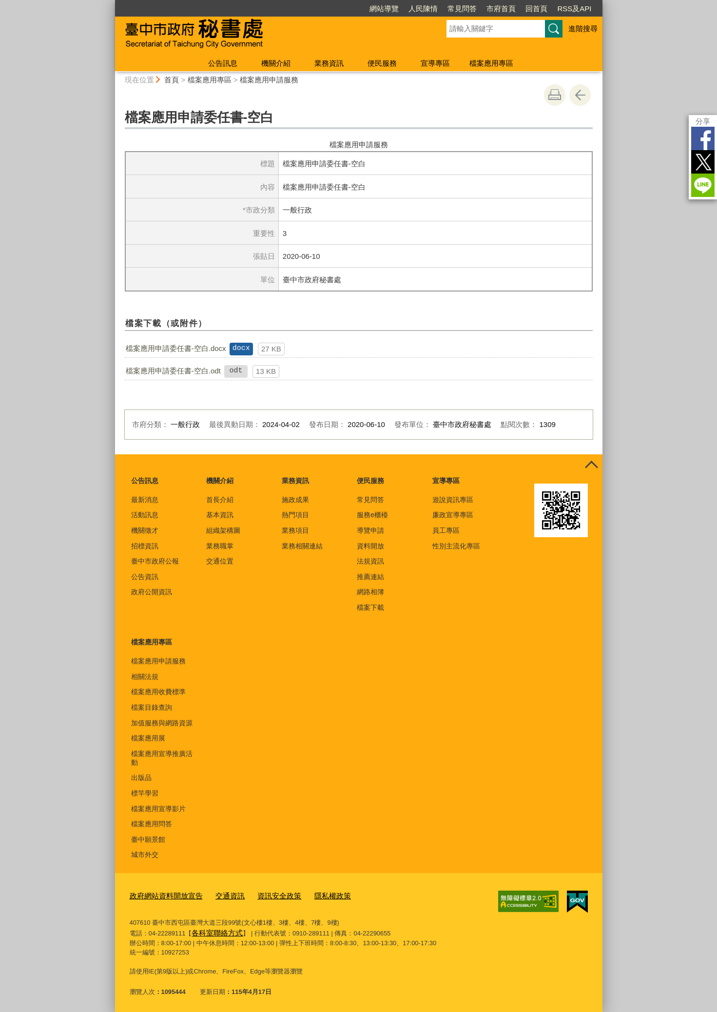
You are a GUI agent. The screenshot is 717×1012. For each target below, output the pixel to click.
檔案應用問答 (151, 824)
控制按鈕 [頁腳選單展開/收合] (591, 465)
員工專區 (446, 530)
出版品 (141, 777)
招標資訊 (144, 546)
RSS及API (574, 8)
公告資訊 (144, 577)
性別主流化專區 (456, 546)
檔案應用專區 (491, 63)
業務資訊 (329, 63)
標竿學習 (144, 793)
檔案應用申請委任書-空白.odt (173, 371)
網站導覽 (384, 8)
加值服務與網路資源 (162, 723)
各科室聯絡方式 (214, 930)
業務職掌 (219, 546)
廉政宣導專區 (452, 515)
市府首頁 (501, 8)
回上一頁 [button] (580, 95)
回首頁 (536, 8)
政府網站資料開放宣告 (161, 895)
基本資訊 (219, 515)
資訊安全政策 (263, 895)
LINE (703, 185)
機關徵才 (144, 530)
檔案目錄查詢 (151, 707)
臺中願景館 (148, 839)
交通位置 (219, 561)
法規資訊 (370, 561)
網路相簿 (370, 592)
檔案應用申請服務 (269, 80)
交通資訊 (218, 895)
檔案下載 (370, 607)
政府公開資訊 (151, 592)
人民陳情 (423, 8)
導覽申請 (370, 530)
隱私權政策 (311, 895)
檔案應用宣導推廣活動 (162, 758)
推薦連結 (370, 577)
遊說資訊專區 (452, 500)
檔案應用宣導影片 (158, 809)
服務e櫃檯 (372, 515)
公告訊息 (222, 63)
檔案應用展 (148, 738)
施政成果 (295, 500)
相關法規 (144, 677)
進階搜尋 (583, 28)
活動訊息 (144, 515)
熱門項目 (295, 515)
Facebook (703, 138)
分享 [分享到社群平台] (703, 121)
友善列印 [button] (554, 95)
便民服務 (382, 63)
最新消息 (144, 500)
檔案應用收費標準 (158, 692)
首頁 (171, 80)
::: (111, 4)
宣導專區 (435, 63)
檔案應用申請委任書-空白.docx (176, 348)
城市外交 (144, 854)
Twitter (703, 162)
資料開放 (370, 546)
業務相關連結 (302, 546)
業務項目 (295, 530)
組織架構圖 (223, 530)
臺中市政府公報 (155, 561)
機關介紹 (276, 63)
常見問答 (462, 8)
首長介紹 (219, 500)
